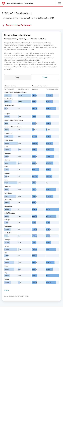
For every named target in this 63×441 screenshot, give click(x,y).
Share (6, 290)
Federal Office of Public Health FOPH (20, 3)
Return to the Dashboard (17, 25)
